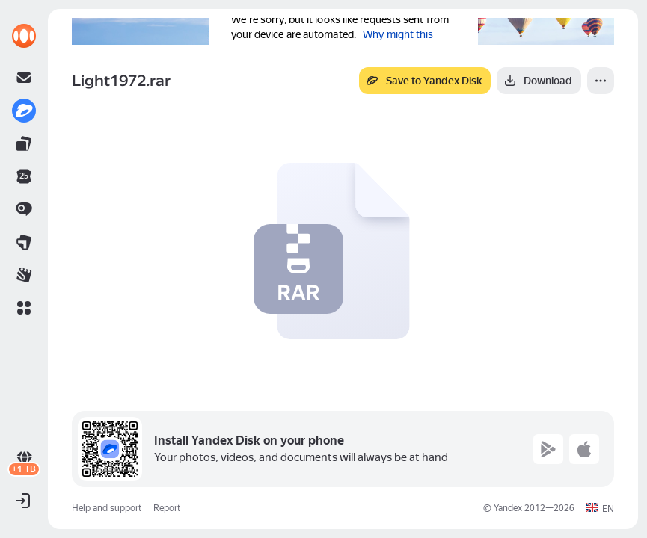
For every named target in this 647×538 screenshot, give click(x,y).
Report (166, 508)
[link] (24, 36)
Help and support (106, 508)
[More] (600, 80)
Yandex (508, 508)
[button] (24, 308)
